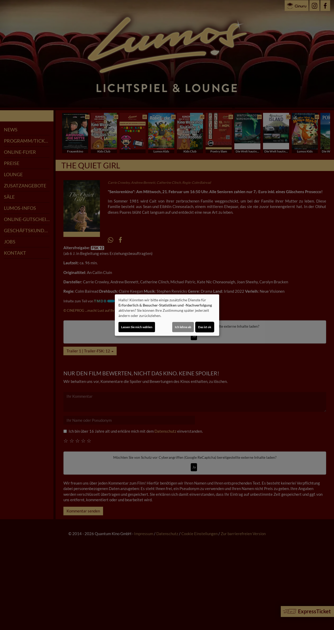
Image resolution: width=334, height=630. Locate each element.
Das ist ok (204, 327)
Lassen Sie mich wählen (136, 327)
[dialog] (167, 315)
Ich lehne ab (183, 327)
